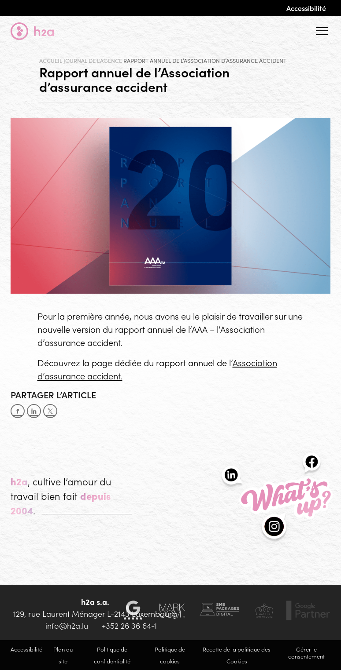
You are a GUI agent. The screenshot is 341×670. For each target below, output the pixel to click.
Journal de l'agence (92, 61)
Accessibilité (306, 7)
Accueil (50, 61)
